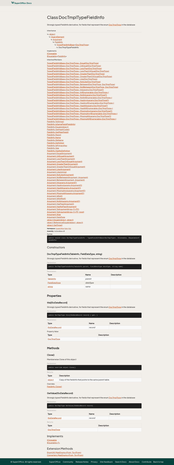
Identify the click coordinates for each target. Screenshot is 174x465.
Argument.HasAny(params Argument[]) (64, 185)
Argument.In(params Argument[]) (62, 183)
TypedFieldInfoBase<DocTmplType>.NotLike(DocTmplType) (74, 82)
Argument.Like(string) (57, 172)
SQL (69, 228)
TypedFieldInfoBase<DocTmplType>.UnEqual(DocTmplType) (74, 66)
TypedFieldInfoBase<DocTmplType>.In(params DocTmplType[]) (75, 90)
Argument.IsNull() (55, 196)
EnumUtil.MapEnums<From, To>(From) (64, 452)
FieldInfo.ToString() (55, 121)
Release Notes (82, 462)
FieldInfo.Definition (55, 143)
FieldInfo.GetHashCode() (58, 129)
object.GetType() (54, 225)
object (52, 34)
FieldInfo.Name (54, 137)
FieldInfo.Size (53, 148)
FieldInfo (59, 42)
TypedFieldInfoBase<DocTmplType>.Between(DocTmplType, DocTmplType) (81, 84)
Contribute (146, 462)
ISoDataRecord (54, 327)
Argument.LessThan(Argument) (61, 159)
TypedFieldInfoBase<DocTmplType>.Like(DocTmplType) (72, 79)
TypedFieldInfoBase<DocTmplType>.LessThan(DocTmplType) (74, 68)
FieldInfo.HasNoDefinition (58, 151)
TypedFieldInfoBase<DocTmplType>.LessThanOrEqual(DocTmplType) (78, 71)
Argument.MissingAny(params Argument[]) (66, 191)
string (50, 286)
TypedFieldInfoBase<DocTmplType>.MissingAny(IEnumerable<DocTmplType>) (82, 113)
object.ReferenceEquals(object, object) (65, 222)
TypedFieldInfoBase (65, 45)
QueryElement (57, 37)
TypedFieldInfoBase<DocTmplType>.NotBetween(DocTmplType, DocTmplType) (82, 87)
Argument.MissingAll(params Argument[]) (65, 193)
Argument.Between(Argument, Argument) (66, 180)
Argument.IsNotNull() (56, 198)
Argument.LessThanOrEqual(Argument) (64, 161)
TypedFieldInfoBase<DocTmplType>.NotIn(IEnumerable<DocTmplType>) (79, 98)
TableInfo (52, 279)
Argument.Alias (54, 214)
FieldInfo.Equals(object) (57, 127)
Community (68, 462)
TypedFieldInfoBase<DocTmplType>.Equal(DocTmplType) (73, 63)
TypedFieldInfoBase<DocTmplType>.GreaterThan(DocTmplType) (76, 74)
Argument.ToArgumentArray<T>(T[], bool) (65, 212)
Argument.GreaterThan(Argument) (62, 164)
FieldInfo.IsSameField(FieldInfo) (61, 124)
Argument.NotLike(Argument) (60, 175)
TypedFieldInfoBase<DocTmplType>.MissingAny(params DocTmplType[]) (79, 111)
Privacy (94, 462)
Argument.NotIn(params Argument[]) (63, 201)
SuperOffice (60, 228)
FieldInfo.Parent (54, 135)
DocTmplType (115, 25)
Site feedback (106, 462)
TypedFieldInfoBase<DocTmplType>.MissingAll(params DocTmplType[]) (79, 116)
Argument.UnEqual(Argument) (60, 156)
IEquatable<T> (53, 443)
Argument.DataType (56, 217)
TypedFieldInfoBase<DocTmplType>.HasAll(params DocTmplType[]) (77, 106)
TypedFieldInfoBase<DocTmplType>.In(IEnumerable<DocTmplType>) (78, 92)
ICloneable (52, 53)
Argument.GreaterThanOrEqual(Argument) (66, 167)
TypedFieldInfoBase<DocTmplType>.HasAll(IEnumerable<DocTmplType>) (80, 108)
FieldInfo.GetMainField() (58, 132)
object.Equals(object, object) (60, 220)
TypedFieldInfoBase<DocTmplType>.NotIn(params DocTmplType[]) (77, 95)
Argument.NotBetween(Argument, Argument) (67, 177)
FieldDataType (54, 283)
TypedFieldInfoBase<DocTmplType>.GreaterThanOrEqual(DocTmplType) (79, 76)
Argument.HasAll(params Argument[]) (64, 188)
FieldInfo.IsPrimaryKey (57, 145)
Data (66, 228)
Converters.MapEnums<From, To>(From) (65, 455)
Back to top (158, 462)
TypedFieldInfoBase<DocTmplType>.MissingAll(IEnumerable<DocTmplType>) (81, 119)
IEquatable (52, 56)
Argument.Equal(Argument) (59, 153)
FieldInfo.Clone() (54, 386)
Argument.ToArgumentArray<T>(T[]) (63, 209)
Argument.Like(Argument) (58, 169)
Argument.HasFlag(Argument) (60, 204)
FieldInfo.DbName (55, 140)
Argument (57, 39)
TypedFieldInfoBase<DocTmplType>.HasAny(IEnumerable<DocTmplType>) (80, 103)
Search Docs (120, 462)
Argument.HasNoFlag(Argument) (61, 206)
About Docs (134, 462)
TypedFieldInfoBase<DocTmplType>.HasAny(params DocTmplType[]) (78, 100)
